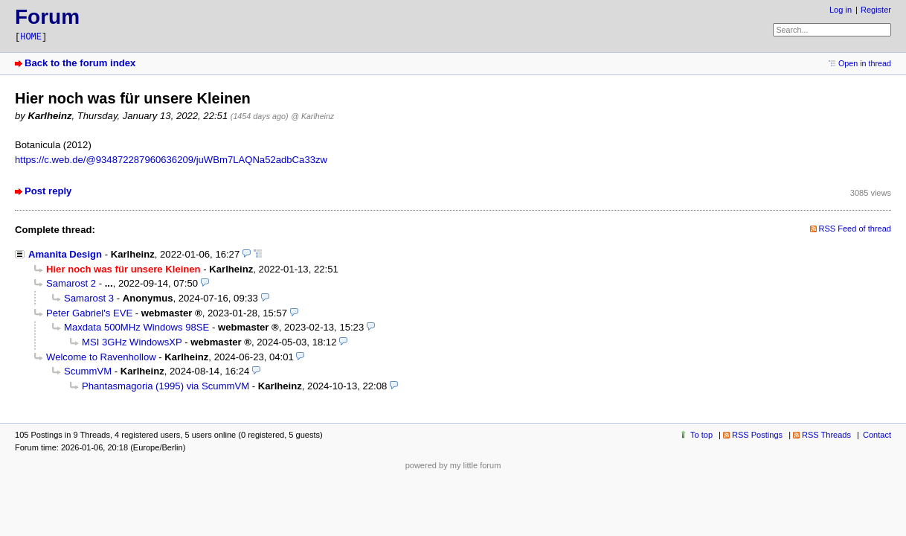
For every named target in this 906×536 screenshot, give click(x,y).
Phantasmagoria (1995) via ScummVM (165, 386)
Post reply (48, 191)
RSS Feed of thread (855, 228)
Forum (47, 16)
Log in (840, 9)
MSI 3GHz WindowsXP (132, 342)
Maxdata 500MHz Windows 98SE (136, 327)
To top (701, 434)
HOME (31, 37)
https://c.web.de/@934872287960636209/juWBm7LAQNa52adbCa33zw (171, 159)
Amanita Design (65, 254)
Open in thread (864, 63)
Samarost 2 (71, 283)
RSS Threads (826, 434)
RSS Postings (757, 434)
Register (876, 9)
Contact (877, 434)
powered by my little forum (453, 465)
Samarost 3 (89, 298)
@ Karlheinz (312, 116)
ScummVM (88, 371)
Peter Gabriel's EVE (89, 313)
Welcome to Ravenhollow (101, 357)
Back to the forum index (80, 62)
